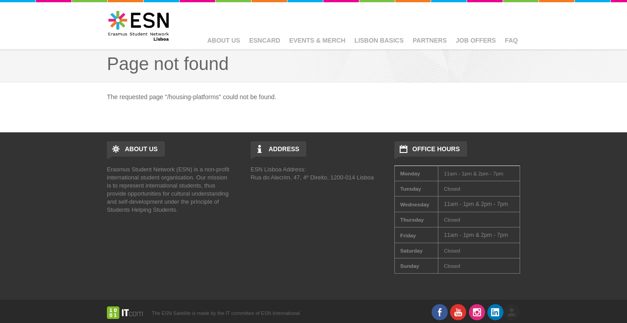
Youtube (458, 312)
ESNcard (264, 40)
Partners (430, 40)
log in (511, 312)
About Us (224, 40)
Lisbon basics (379, 40)
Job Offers (476, 40)
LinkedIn (495, 312)
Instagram (477, 312)
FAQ (511, 40)
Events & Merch (317, 40)
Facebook (440, 312)
